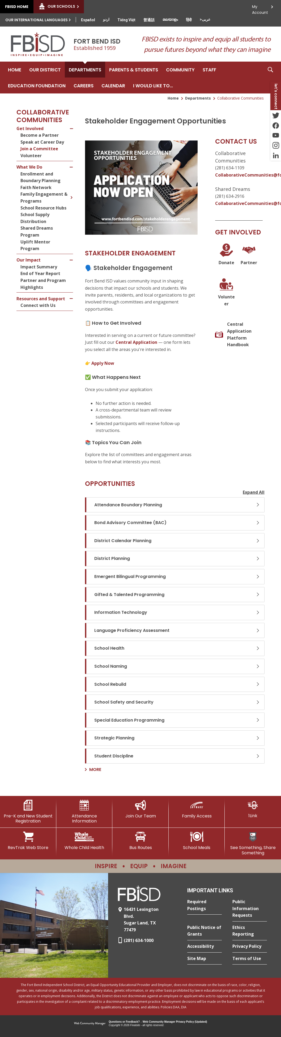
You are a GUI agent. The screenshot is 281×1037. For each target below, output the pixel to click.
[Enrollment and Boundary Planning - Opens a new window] (46, 177)
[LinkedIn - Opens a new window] (275, 155)
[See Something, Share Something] (252, 843)
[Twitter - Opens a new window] (275, 115)
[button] (270, 77)
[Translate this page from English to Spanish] (88, 19)
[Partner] (249, 255)
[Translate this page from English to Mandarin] (149, 19)
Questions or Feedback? (124, 1021)
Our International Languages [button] (36, 20)
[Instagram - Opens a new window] (275, 145)
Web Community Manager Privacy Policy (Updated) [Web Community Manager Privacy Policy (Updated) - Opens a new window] (175, 1021)
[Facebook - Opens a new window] (275, 125)
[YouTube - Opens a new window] (275, 135)
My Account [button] (260, 8)
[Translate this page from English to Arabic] (205, 19)
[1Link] (252, 809)
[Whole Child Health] (84, 841)
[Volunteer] (226, 292)
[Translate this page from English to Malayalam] (170, 19)
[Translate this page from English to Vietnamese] (126, 19)
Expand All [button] (254, 492)
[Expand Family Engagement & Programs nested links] (71, 193)
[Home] (14, 70)
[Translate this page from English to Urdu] (106, 19)
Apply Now (102, 363)
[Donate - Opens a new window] (226, 255)
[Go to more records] (93, 769)
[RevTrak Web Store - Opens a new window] (28, 841)
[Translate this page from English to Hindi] (188, 19)
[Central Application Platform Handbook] (239, 334)
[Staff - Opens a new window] (209, 70)
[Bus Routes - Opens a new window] (140, 841)
